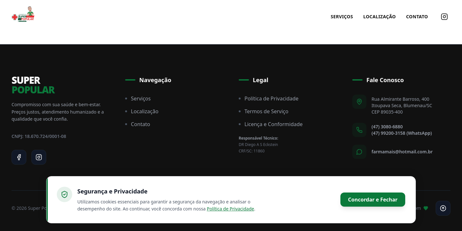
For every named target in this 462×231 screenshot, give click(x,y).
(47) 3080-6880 (387, 127)
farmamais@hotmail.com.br (402, 152)
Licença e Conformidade (271, 124)
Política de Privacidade (268, 98)
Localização (379, 16)
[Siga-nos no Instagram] (444, 11)
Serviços (342, 16)
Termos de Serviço (263, 111)
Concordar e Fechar (373, 199)
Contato (417, 16)
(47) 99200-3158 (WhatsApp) (402, 133)
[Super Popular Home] (23, 17)
